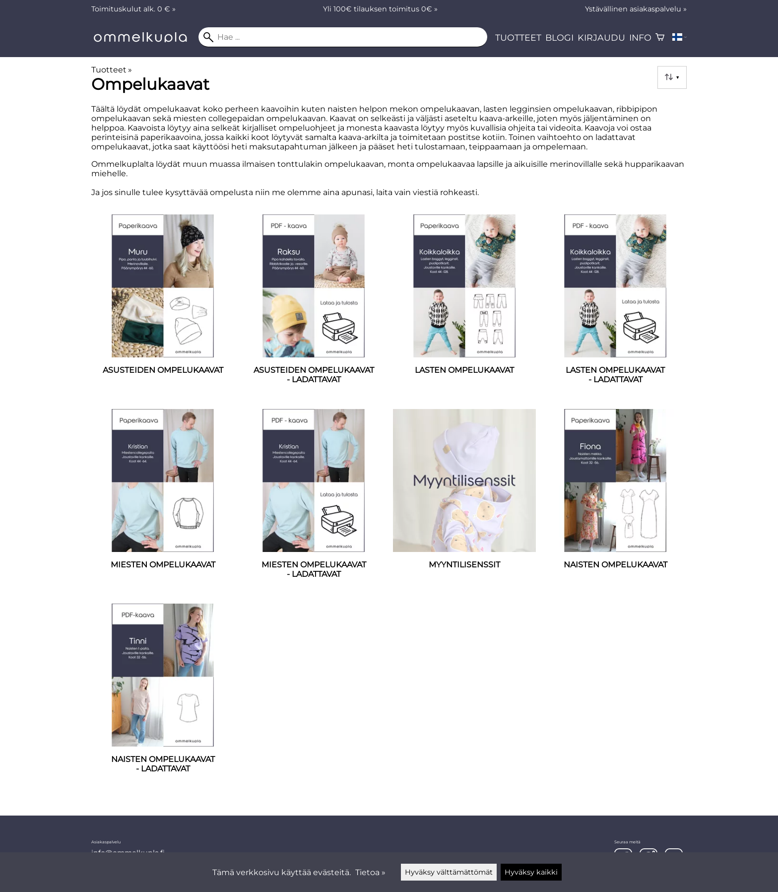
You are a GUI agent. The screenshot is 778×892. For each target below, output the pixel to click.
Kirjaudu (601, 37)
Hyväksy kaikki (531, 872)
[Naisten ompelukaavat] (615, 502)
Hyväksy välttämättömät (449, 872)
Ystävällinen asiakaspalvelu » (636, 8)
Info (640, 37)
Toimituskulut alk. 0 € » (133, 8)
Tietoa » (370, 872)
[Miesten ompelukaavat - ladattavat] (313, 502)
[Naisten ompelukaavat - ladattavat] (162, 697)
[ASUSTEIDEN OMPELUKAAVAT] (162, 307)
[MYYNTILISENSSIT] (464, 502)
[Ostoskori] (659, 37)
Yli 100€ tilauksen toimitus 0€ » (380, 8)
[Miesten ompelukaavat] (162, 502)
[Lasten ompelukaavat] (464, 307)
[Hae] (342, 37)
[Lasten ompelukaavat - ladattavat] (615, 307)
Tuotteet (518, 37)
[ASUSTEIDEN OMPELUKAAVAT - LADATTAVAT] (313, 307)
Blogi (559, 37)
